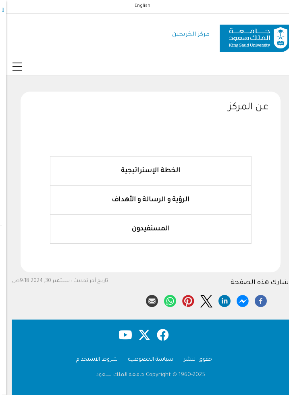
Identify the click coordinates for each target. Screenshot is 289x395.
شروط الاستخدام (91, 360)
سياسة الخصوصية (144, 360)
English (136, 6)
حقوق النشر (192, 360)
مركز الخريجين (185, 34)
